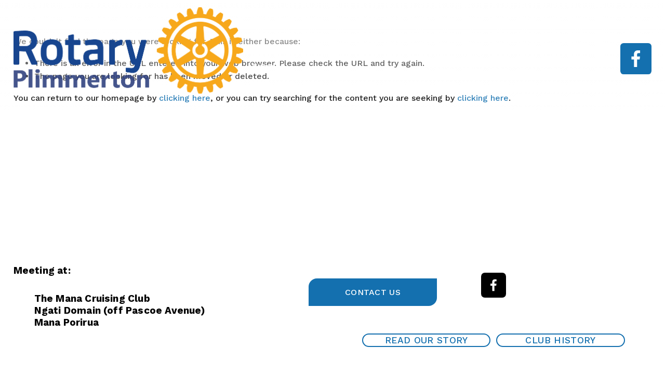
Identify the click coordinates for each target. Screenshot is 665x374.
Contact (268, 66)
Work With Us (557, 51)
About (397, 51)
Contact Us (373, 292)
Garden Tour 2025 (288, 51)
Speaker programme (469, 51)
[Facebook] (635, 58)
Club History (560, 340)
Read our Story (426, 340)
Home (354, 51)
